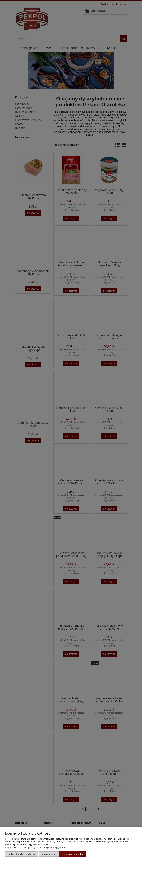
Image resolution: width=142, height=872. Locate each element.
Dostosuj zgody (49, 854)
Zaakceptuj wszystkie (73, 854)
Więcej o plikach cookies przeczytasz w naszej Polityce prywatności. (36, 847)
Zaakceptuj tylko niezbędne (21, 854)
